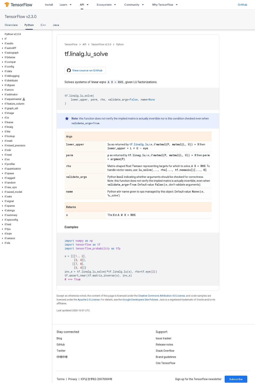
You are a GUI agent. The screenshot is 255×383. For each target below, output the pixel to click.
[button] (25, 39)
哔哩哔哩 (62, 356)
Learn (63, 4)
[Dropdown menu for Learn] (71, 4)
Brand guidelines (166, 356)
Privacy (72, 379)
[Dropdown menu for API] (88, 4)
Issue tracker (163, 338)
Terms (61, 379)
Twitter (61, 350)
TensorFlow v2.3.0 (21, 16)
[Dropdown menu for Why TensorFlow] (178, 4)
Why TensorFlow (162, 4)
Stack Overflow (165, 350)
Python (120, 44)
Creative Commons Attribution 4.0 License (161, 295)
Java (56, 25)
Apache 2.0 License (89, 299)
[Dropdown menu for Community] (144, 4)
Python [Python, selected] (29, 25)
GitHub (242, 4)
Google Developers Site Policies (140, 299)
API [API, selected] (82, 4)
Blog (59, 338)
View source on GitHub (84, 70)
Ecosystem (104, 4)
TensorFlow (71, 44)
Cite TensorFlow (165, 363)
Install (49, 4)
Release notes (164, 344)
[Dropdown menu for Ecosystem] (116, 4)
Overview (11, 25)
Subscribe (236, 379)
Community (131, 4)
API (84, 44)
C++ (43, 25)
